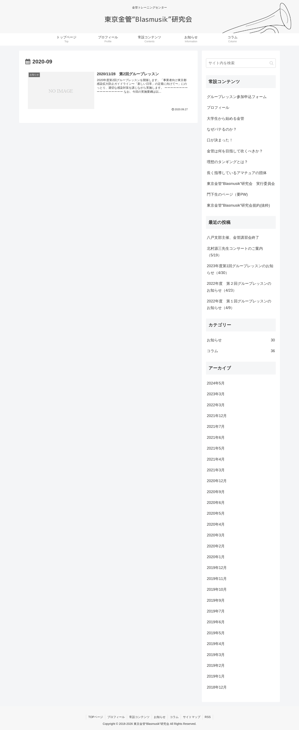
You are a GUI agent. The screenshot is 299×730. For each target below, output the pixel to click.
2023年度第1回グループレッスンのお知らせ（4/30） (240, 269)
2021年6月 (216, 437)
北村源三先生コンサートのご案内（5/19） (235, 251)
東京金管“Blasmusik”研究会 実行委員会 (241, 184)
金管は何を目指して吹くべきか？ (235, 151)
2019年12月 (217, 568)
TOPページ (95, 717)
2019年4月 (216, 644)
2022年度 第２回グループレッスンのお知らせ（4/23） (239, 286)
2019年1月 (216, 676)
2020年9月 (216, 492)
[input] (241, 63)
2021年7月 (216, 426)
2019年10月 (217, 589)
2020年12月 (217, 481)
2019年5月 (216, 633)
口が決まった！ (220, 140)
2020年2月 (216, 546)
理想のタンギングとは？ (227, 162)
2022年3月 (216, 405)
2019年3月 (216, 655)
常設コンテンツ (139, 717)
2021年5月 (216, 448)
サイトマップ (191, 717)
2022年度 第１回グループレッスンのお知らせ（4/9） (239, 304)
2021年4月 (216, 459)
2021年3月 (216, 470)
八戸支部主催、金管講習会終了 (233, 237)
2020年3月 (216, 535)
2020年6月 (216, 503)
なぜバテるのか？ (222, 129)
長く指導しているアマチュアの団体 (237, 173)
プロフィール (218, 107)
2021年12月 (217, 416)
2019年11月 (217, 579)
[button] (271, 63)
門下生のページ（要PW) (227, 194)
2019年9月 (216, 600)
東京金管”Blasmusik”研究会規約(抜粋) (238, 205)
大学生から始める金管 (225, 118)
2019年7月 (216, 611)
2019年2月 (216, 665)
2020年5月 (216, 513)
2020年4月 (216, 524)
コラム (241, 351)
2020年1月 (216, 557)
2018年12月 (217, 687)
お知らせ (241, 340)
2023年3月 (216, 394)
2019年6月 (216, 622)
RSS (208, 717)
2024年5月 (216, 383)
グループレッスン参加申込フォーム (237, 97)
